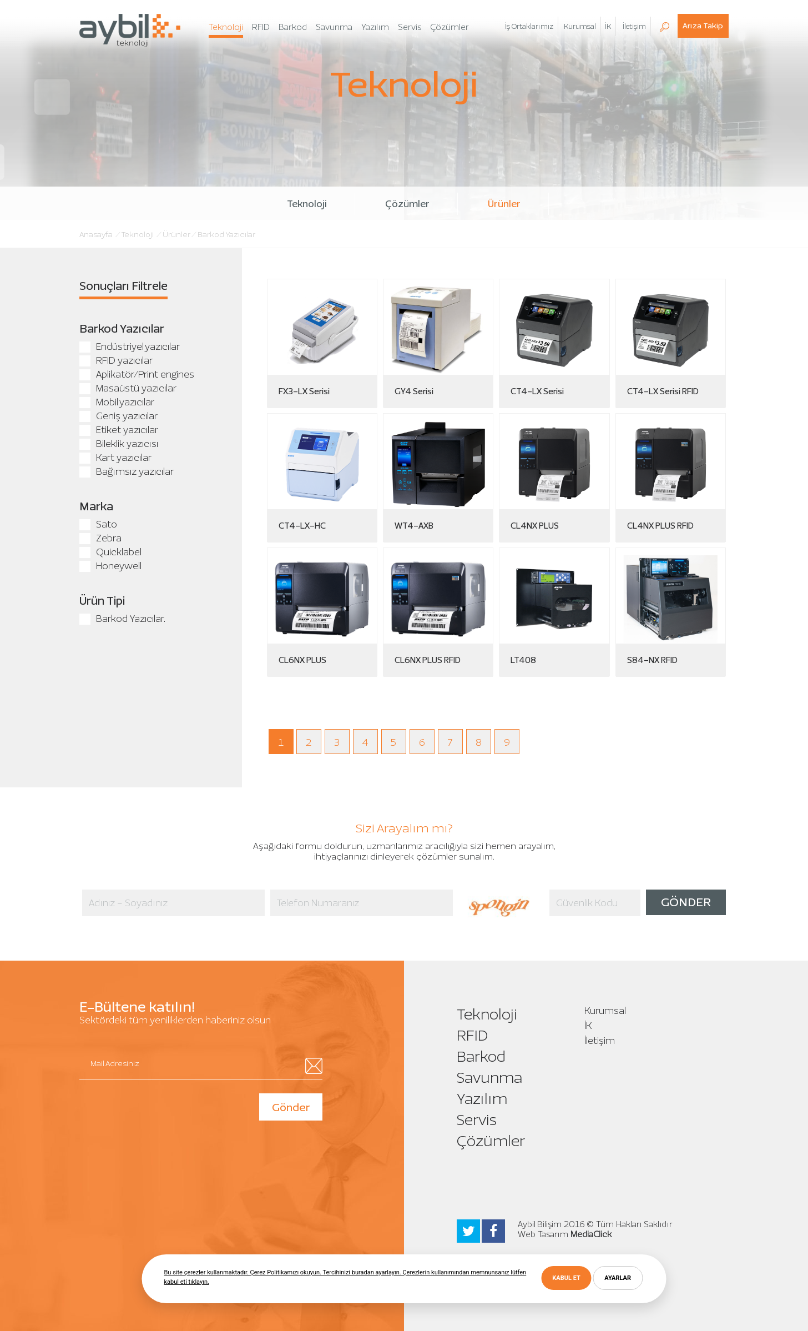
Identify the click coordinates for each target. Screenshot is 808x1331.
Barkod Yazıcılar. (122, 618)
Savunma (489, 1077)
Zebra (100, 538)
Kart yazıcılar (115, 457)
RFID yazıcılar (116, 360)
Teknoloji (307, 203)
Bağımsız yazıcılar (126, 471)
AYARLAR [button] (617, 1278)
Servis (477, 1120)
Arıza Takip (703, 26)
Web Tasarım (543, 1234)
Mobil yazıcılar (116, 402)
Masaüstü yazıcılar (127, 388)
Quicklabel (110, 551)
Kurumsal (605, 1010)
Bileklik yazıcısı (118, 443)
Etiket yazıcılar (118, 429)
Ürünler (504, 203)
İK (608, 26)
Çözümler (407, 203)
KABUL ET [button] (566, 1278)
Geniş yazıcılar (118, 415)
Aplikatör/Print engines (136, 374)
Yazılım (482, 1098)
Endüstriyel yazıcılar (129, 346)
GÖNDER (686, 902)
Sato (98, 524)
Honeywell (110, 565)
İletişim (599, 1040)
